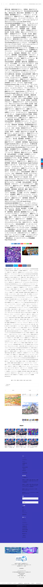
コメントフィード (24, 512)
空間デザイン (7, 385)
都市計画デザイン (24, 533)
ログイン (23, 509)
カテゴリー (23, 461)
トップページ (4, 583)
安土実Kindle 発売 (38, 583)
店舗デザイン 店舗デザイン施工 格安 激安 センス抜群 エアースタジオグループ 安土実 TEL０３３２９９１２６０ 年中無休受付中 (30, 480)
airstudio (9, 384)
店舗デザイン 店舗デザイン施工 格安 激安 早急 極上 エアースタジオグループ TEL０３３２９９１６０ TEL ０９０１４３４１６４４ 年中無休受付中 (30, 485)
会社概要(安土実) (24, 463)
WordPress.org (24, 514)
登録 (23, 507)
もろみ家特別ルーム (25, 477)
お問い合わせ (24, 470)
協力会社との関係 (24, 531)
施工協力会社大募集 (25, 529)
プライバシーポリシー (25, 524)
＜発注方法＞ (24, 535)
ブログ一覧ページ (24, 459)
